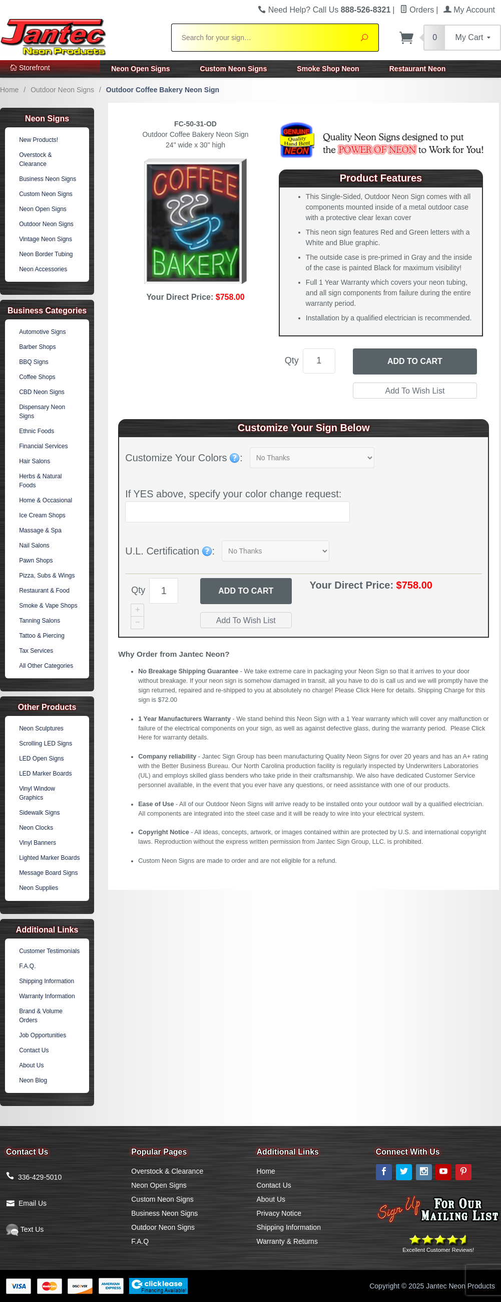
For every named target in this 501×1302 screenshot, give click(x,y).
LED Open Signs (41, 758)
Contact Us (34, 1050)
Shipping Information (46, 981)
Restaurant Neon (417, 69)
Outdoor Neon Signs (62, 90)
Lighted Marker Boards (49, 857)
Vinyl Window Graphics (37, 793)
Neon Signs (47, 118)
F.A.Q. (27, 966)
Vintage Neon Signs (45, 239)
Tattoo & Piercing (42, 635)
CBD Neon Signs (42, 392)
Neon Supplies (38, 887)
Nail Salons (34, 545)
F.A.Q (140, 1241)
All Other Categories (46, 665)
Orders (417, 10)
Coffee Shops (37, 377)
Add (245, 591)
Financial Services (43, 446)
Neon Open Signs (140, 69)
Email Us (33, 1203)
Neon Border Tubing (46, 254)
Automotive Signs (42, 331)
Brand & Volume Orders (41, 1016)
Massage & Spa (40, 530)
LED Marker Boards (45, 773)
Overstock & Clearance (35, 159)
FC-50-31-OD (195, 124)
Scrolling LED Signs (45, 743)
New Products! (38, 139)
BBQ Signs (34, 361)
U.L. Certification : (170, 550)
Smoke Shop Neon (328, 69)
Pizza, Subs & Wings (47, 575)
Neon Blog (33, 1080)
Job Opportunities (42, 1035)
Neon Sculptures (41, 728)
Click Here (370, 690)
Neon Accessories (43, 269)
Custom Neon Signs (233, 69)
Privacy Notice (279, 1213)
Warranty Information (47, 996)
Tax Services (36, 650)
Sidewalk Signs (39, 812)
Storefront (30, 68)
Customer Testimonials (49, 951)
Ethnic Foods (36, 431)
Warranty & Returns (287, 1241)
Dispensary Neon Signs (42, 412)
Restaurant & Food (44, 590)
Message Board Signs (48, 872)
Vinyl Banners (37, 842)
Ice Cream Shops (42, 515)
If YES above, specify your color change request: (233, 493)
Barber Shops (37, 346)
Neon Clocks (36, 827)
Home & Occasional (45, 500)
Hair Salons (34, 461)
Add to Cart (414, 361)
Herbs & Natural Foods (40, 481)
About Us (31, 1065)
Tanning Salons (39, 620)
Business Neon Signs (47, 178)
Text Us (25, 1229)
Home (9, 90)
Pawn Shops (36, 560)
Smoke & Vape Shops (48, 605)
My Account (469, 10)
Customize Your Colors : (184, 457)
